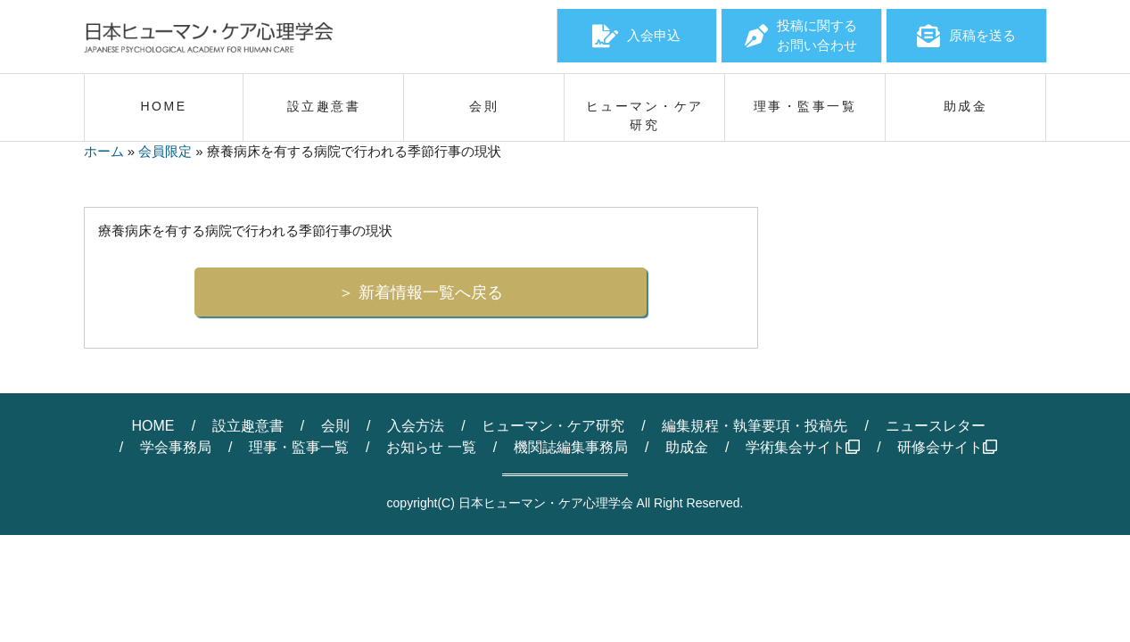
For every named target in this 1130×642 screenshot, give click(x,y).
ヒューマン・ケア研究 (553, 425)
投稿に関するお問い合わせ (801, 36)
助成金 (686, 447)
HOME (152, 425)
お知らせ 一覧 (430, 447)
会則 (335, 425)
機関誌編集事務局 (571, 447)
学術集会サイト (803, 447)
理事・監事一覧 (299, 447)
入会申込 (636, 35)
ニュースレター (936, 425)
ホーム (104, 151)
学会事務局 (175, 447)
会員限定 (165, 151)
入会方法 (415, 425)
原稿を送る (966, 35)
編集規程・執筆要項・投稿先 (754, 425)
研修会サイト (947, 447)
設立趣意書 (248, 425)
